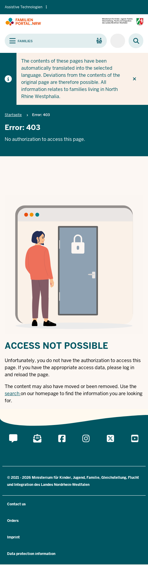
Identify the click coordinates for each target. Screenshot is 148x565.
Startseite (13, 115)
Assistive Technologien (26, 7)
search (12, 393)
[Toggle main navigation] (56, 41)
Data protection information (31, 553)
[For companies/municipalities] (117, 41)
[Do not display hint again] (134, 79)
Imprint (13, 537)
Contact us (16, 504)
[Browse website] (133, 41)
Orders (13, 520)
